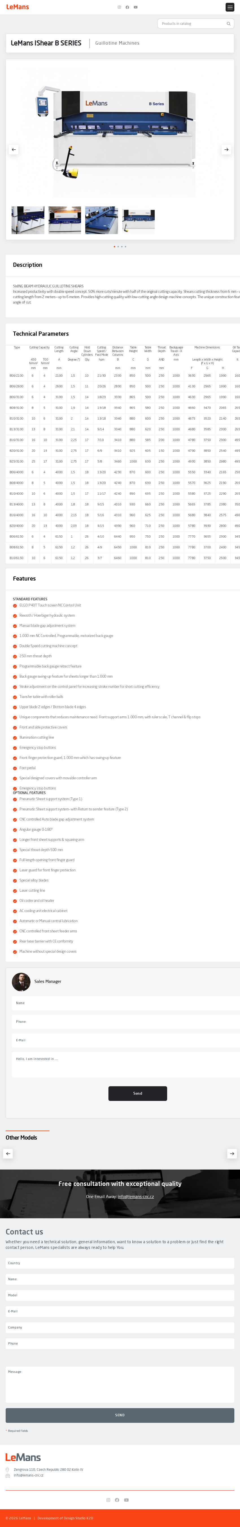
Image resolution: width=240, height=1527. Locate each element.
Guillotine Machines (117, 43)
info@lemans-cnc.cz (136, 1197)
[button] (13, 149)
